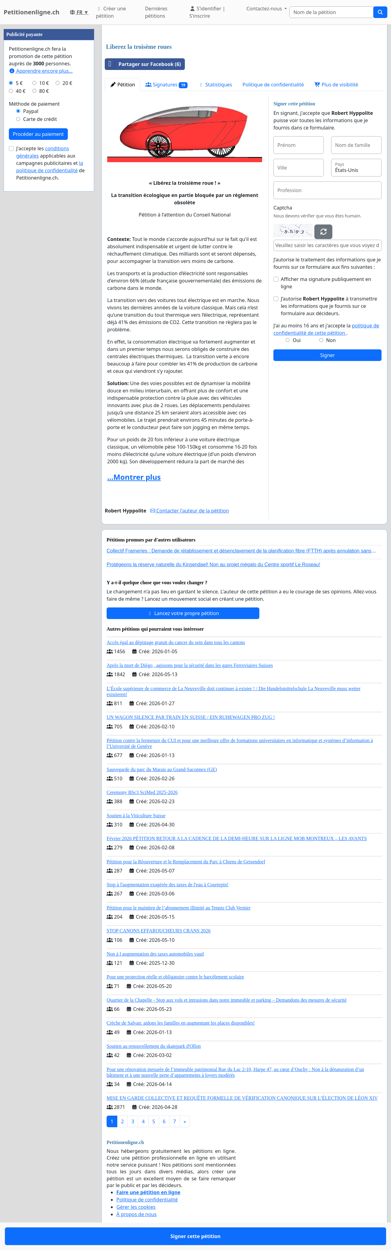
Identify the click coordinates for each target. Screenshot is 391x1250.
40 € (21, 91)
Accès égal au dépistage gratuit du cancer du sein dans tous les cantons (176, 642)
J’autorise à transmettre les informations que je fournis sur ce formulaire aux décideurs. (329, 306)
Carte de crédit (40, 119)
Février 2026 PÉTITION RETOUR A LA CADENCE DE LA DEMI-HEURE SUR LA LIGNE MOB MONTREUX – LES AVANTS (237, 838)
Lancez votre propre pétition (183, 613)
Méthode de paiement (34, 103)
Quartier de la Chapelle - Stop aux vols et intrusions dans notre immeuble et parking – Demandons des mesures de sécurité (227, 1000)
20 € (67, 83)
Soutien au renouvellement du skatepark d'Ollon (154, 1046)
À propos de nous (136, 1214)
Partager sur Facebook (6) (143, 64)
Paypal (30, 111)
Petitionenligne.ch (32, 12)
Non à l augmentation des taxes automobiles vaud (155, 954)
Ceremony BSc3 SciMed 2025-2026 (142, 792)
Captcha (282, 207)
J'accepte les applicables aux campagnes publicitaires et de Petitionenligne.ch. (50, 163)
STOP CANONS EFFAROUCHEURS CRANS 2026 (158, 930)
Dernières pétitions (156, 12)
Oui (297, 340)
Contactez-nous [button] (265, 8)
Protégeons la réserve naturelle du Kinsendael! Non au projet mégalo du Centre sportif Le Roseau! (213, 564)
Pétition (122, 84)
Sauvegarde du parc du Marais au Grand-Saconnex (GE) (162, 769)
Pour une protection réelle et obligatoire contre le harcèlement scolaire (175, 976)
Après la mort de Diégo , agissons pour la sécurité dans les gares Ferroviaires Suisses (190, 665)
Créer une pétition (111, 12)
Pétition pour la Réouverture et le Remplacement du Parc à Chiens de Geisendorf (186, 861)
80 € (44, 91)
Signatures (166, 84)
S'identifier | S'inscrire (207, 12)
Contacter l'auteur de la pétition (189, 510)
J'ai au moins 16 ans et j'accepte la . (326, 329)
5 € (19, 83)
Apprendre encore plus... (41, 70)
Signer (327, 355)
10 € (44, 83)
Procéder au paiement (38, 134)
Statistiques (215, 84)
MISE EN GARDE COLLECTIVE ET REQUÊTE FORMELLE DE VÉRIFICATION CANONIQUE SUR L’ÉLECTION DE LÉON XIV (242, 1098)
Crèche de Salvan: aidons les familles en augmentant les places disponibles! (181, 1023)
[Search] (331, 12)
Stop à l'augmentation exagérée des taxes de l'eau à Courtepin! (167, 884)
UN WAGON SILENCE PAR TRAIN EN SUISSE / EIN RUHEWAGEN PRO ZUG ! (191, 717)
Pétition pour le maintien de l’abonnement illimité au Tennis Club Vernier (178, 907)
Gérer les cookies (135, 1207)
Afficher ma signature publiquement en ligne (326, 283)
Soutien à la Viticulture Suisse (136, 815)
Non (331, 340)
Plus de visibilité (336, 84)
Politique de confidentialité (273, 84)
